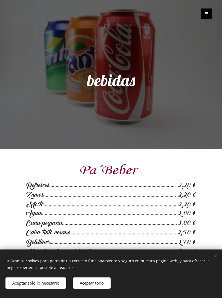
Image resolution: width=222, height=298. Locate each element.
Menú (204, 13)
